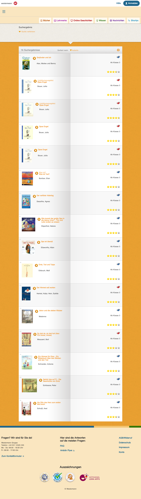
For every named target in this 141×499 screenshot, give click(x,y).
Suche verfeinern (28, 32)
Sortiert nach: (63, 50)
